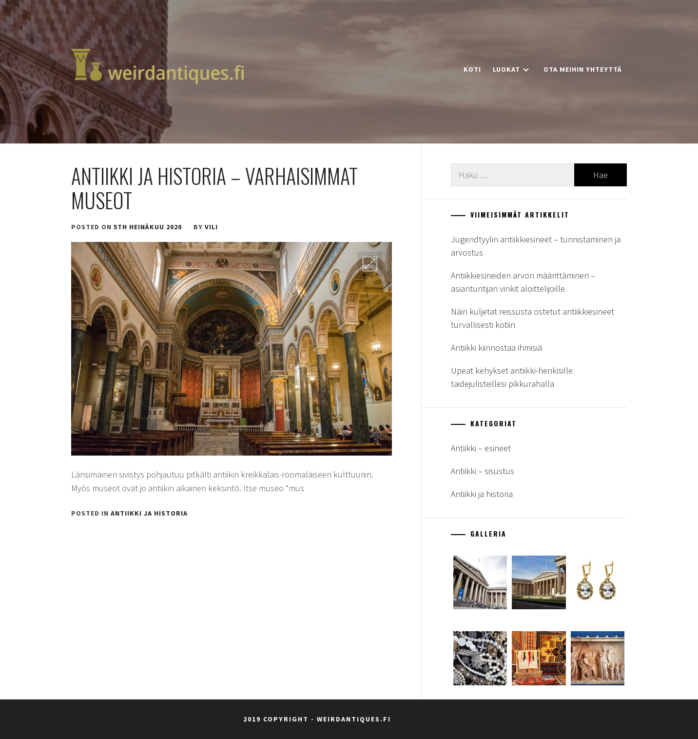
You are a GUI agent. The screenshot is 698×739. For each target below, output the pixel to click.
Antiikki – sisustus (482, 471)
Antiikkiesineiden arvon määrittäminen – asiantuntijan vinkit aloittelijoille (523, 282)
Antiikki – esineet (481, 448)
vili (211, 226)
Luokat (511, 69)
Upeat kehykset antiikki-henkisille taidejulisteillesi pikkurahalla (512, 377)
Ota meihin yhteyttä (582, 69)
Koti (472, 69)
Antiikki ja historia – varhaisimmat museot (214, 187)
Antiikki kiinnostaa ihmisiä (496, 347)
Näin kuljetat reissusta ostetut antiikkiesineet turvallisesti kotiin (532, 318)
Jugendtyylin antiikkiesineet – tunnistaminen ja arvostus (535, 246)
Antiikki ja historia (149, 513)
